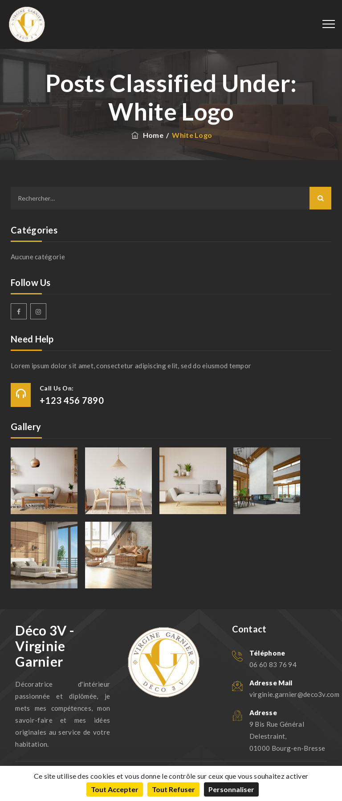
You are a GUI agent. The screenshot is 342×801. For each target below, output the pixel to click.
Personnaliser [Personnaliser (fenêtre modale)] (231, 789)
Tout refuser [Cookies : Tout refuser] (173, 789)
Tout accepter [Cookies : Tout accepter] (114, 789)
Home (146, 135)
